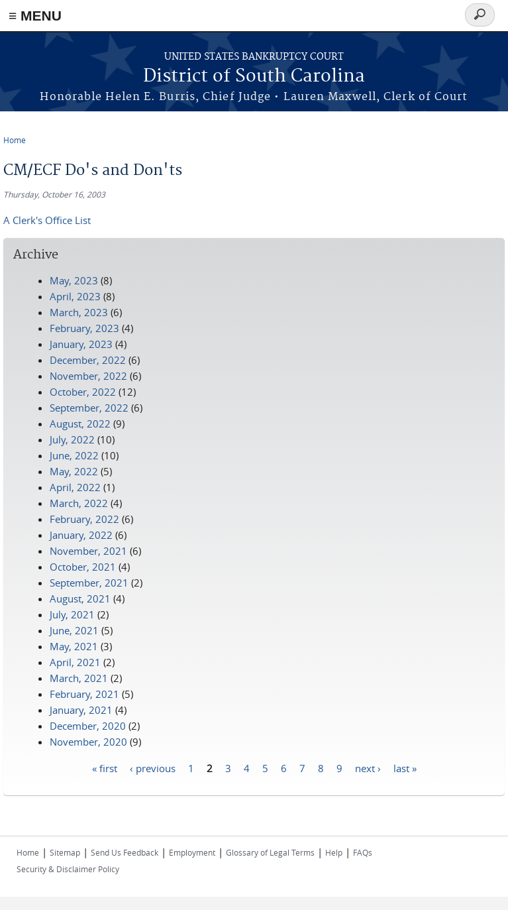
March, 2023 (79, 312)
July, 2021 (72, 614)
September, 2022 (89, 407)
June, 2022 (74, 455)
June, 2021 (74, 630)
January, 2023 (81, 344)
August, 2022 (80, 423)
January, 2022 (81, 534)
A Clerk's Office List (47, 220)
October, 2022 (83, 391)
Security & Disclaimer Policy (68, 869)
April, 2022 (75, 487)
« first (104, 767)
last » (405, 767)
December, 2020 (88, 725)
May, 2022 (74, 471)
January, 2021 (81, 709)
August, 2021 (80, 598)
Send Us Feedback (124, 852)
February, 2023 (84, 328)
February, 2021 (84, 694)
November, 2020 (88, 741)
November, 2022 (88, 375)
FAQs (362, 852)
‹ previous (153, 767)
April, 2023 (75, 296)
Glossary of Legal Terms (270, 852)
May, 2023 (74, 280)
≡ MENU (35, 15)
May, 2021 (74, 646)
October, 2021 (83, 566)
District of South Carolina (254, 76)
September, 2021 (89, 582)
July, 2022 (72, 439)
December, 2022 (88, 360)
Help (333, 852)
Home (14, 140)
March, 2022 (79, 503)
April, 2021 (75, 662)
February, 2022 (84, 519)
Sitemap (65, 852)
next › (368, 767)
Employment (192, 852)
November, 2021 (88, 550)
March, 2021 (79, 678)
